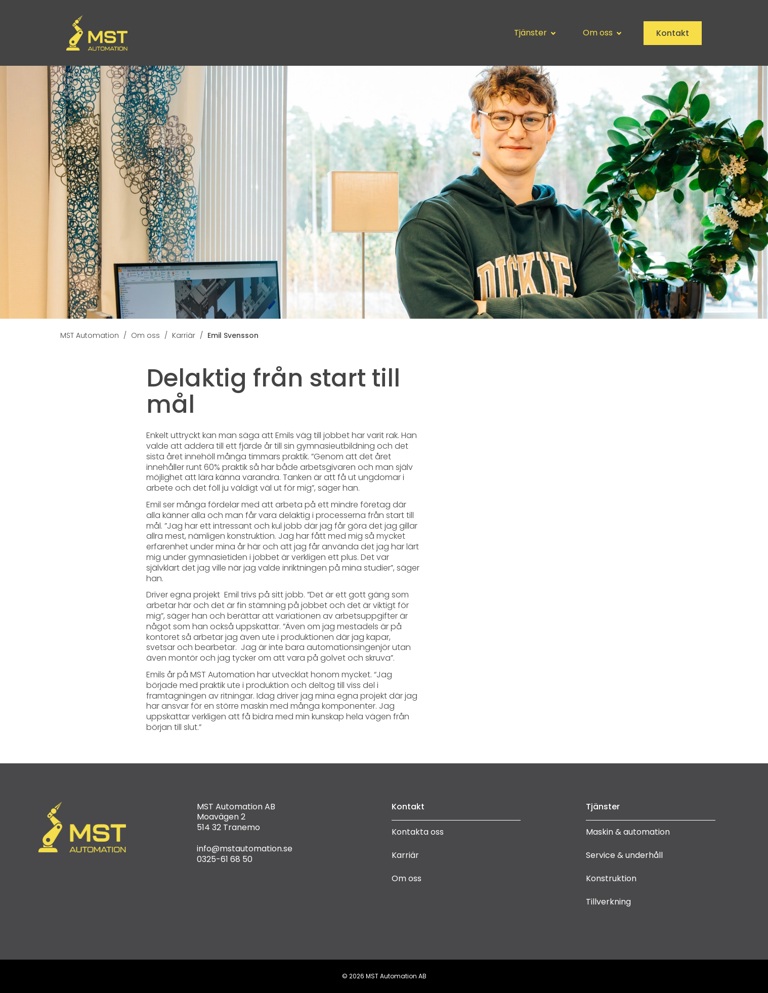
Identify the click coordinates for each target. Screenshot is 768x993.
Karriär (405, 855)
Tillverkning (608, 902)
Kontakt (672, 33)
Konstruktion (611, 878)
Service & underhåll (624, 855)
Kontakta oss (418, 832)
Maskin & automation (628, 832)
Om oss (406, 878)
